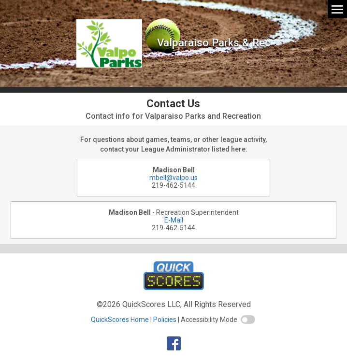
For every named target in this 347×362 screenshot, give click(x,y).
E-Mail (173, 220)
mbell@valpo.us (173, 177)
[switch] (248, 319)
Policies (164, 319)
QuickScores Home (120, 319)
